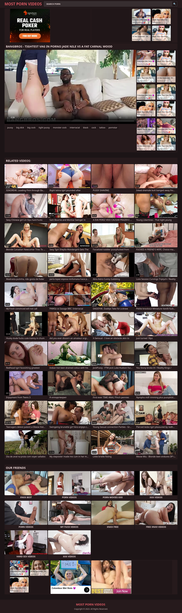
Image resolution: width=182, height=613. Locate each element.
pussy (10, 127)
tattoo (102, 127)
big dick (20, 127)
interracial (75, 127)
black (85, 127)
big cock (31, 127)
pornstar (113, 127)
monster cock (60, 127)
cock (94, 127)
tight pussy (44, 127)
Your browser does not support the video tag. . (70, 87)
